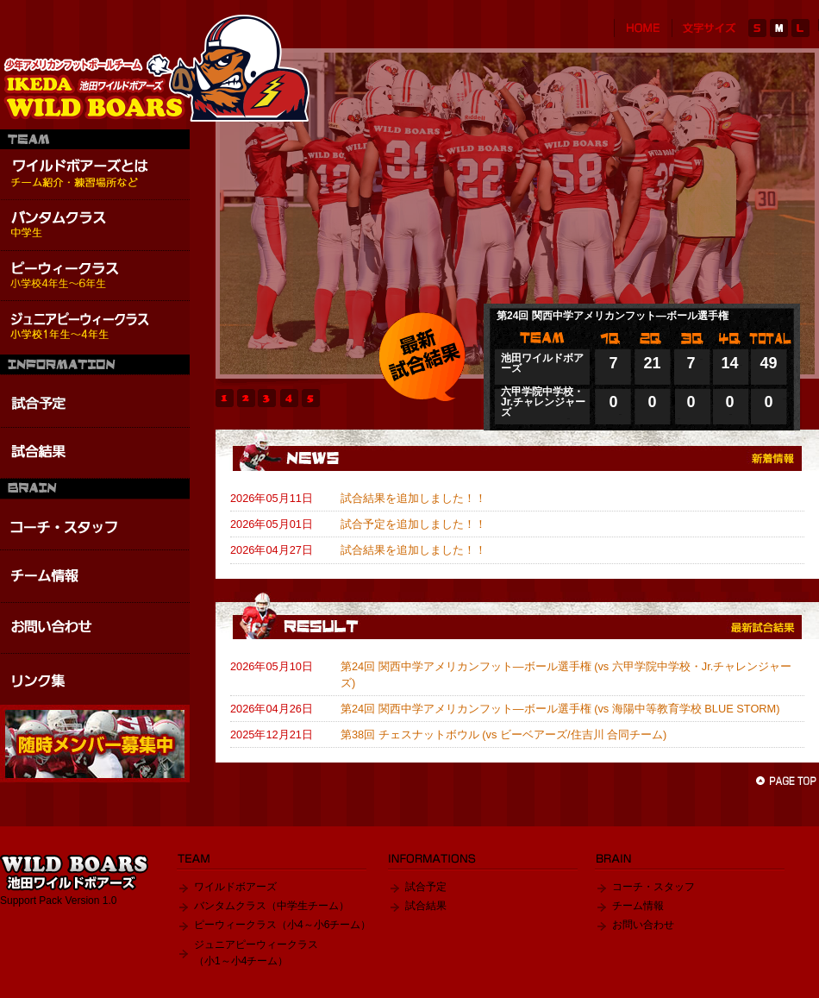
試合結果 (426, 906)
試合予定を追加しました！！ (413, 524)
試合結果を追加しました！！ (413, 498)
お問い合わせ (643, 925)
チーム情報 (638, 906)
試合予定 (426, 887)
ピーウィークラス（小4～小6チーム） (282, 925)
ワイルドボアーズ (235, 887)
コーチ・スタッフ (653, 887)
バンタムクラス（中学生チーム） (271, 906)
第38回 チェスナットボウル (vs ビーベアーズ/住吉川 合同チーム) (503, 734)
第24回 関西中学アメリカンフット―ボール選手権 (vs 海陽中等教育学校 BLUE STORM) (560, 708)
